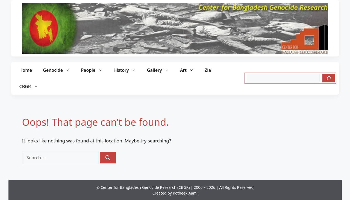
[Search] (328, 78)
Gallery (161, 70)
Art (189, 70)
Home (25, 70)
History (127, 70)
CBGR (31, 86)
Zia (208, 70)
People (94, 70)
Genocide (59, 70)
